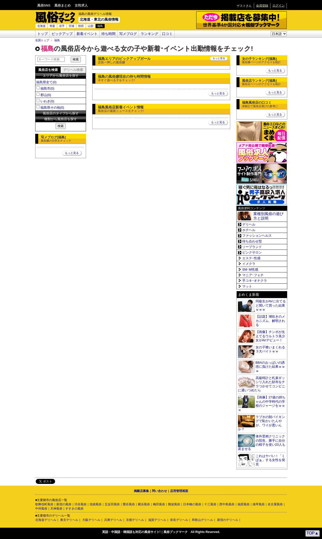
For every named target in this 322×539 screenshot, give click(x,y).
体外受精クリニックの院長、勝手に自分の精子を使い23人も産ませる (261, 442)
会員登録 (262, 5)
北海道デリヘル (45, 520)
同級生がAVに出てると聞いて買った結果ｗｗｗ (271, 305)
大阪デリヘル (91, 520)
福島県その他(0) (52, 107)
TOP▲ (312, 533)
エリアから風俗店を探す (61, 75)
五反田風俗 (112, 504)
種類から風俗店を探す (60, 119)
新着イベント (87, 34)
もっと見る (72, 152)
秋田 (81, 25)
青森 (52, 25)
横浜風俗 (144, 504)
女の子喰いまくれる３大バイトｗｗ (270, 349)
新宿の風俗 (63, 504)
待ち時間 (108, 34)
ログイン (278, 5)
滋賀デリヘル (157, 520)
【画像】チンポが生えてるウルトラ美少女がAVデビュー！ (270, 336)
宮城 (71, 25)
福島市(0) (47, 88)
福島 (57, 40)
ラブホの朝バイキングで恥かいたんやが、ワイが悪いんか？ (261, 423)
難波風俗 (174, 504)
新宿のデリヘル (227, 520)
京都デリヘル (135, 520)
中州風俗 (41, 508)
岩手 (62, 25)
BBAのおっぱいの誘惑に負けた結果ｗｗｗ (270, 367)
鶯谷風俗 (129, 504)
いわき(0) (47, 101)
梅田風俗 (159, 504)
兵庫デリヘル (113, 520)
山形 (90, 25)
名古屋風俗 (275, 504)
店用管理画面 (179, 491)
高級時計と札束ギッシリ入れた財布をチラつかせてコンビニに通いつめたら (261, 384)
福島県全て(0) (46, 82)
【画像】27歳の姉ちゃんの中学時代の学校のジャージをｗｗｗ (261, 403)
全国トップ (42, 40)
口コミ (167, 34)
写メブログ (128, 34)
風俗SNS (43, 5)
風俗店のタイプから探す (61, 113)
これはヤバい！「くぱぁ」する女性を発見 (270, 460)
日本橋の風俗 (192, 504)
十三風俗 (210, 504)
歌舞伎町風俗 (44, 504)
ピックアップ (62, 34)
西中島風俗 (226, 504)
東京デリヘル (69, 520)
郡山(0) (46, 95)
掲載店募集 (141, 491)
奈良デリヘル (179, 520)
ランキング (149, 34)
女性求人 (81, 5)
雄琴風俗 (259, 504)
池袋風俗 (96, 504)
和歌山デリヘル (202, 520)
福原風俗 (243, 504)
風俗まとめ (62, 5)
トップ (42, 34)
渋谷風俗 (80, 504)
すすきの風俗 (74, 508)
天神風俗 (56, 508)
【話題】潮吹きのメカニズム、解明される (270, 321)
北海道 (41, 25)
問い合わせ (159, 491)
